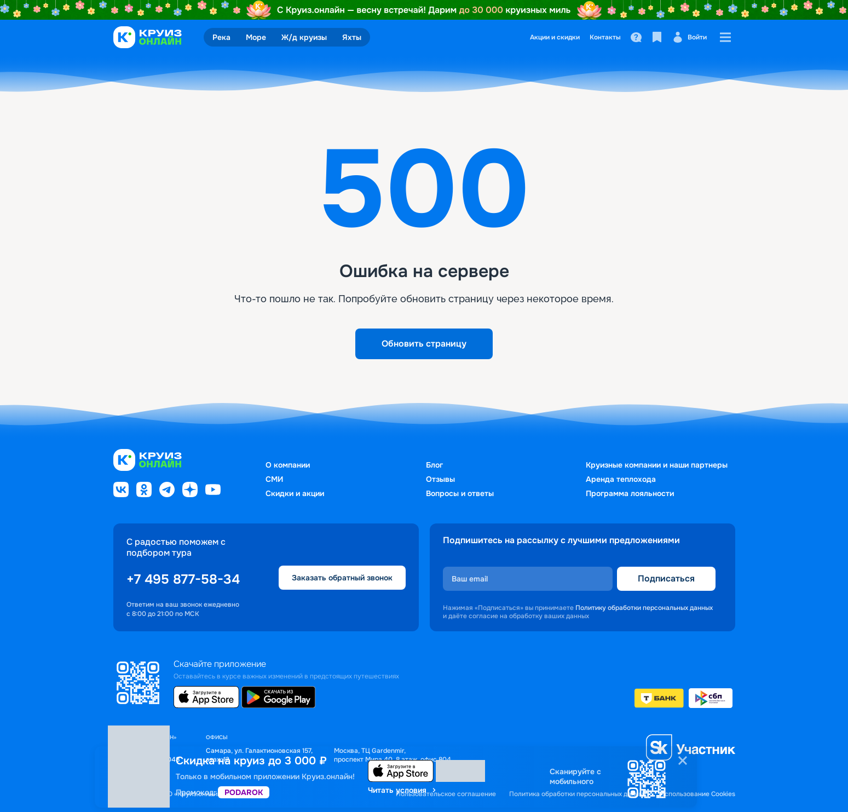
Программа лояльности (630, 493)
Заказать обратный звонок (342, 578)
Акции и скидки (555, 37)
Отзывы (440, 479)
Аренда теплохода (621, 479)
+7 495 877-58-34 (183, 579)
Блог (434, 465)
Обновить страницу (424, 343)
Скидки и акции (295, 493)
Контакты (605, 37)
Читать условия (402, 790)
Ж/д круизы (304, 37)
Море (256, 37)
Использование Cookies (697, 794)
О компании (288, 465)
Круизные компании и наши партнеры (657, 465)
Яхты (351, 37)
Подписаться (666, 578)
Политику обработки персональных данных (644, 607)
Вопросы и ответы (460, 493)
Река (221, 37)
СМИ (274, 479)
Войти (689, 37)
